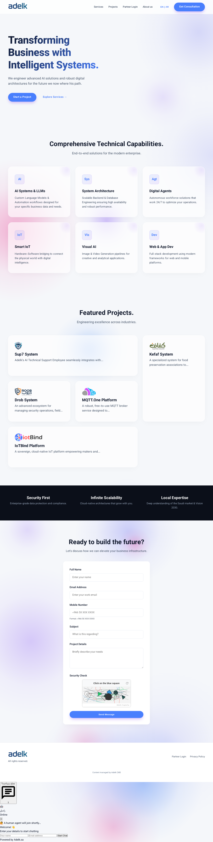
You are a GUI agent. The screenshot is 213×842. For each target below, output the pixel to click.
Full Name (75, 570)
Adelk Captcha (123, 705)
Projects (113, 7)
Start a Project (22, 97)
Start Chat (62, 835)
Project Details (78, 644)
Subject (74, 627)
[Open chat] (8, 793)
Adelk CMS (116, 772)
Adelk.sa (19, 840)
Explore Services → (55, 97)
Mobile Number (79, 605)
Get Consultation (189, 7)
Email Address (78, 587)
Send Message (107, 714)
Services (98, 7)
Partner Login (130, 7)
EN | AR (164, 7)
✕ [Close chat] (1, 819)
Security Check (78, 676)
